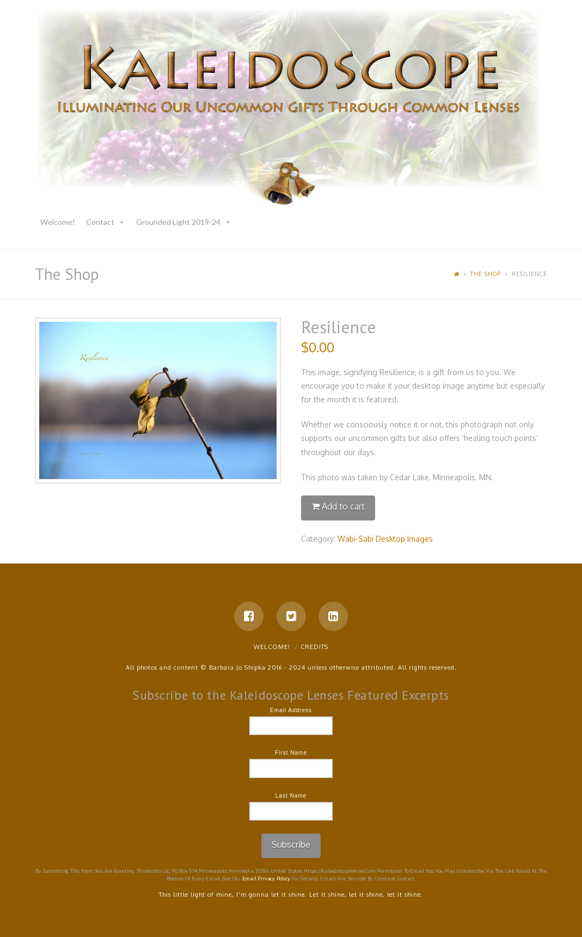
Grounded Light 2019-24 (178, 221)
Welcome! (57, 221)
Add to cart (343, 506)
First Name (291, 753)
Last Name (291, 796)
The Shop (485, 274)
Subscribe (291, 844)
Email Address (291, 710)
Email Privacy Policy (266, 878)
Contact (100, 221)
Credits (314, 647)
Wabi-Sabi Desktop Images (385, 538)
